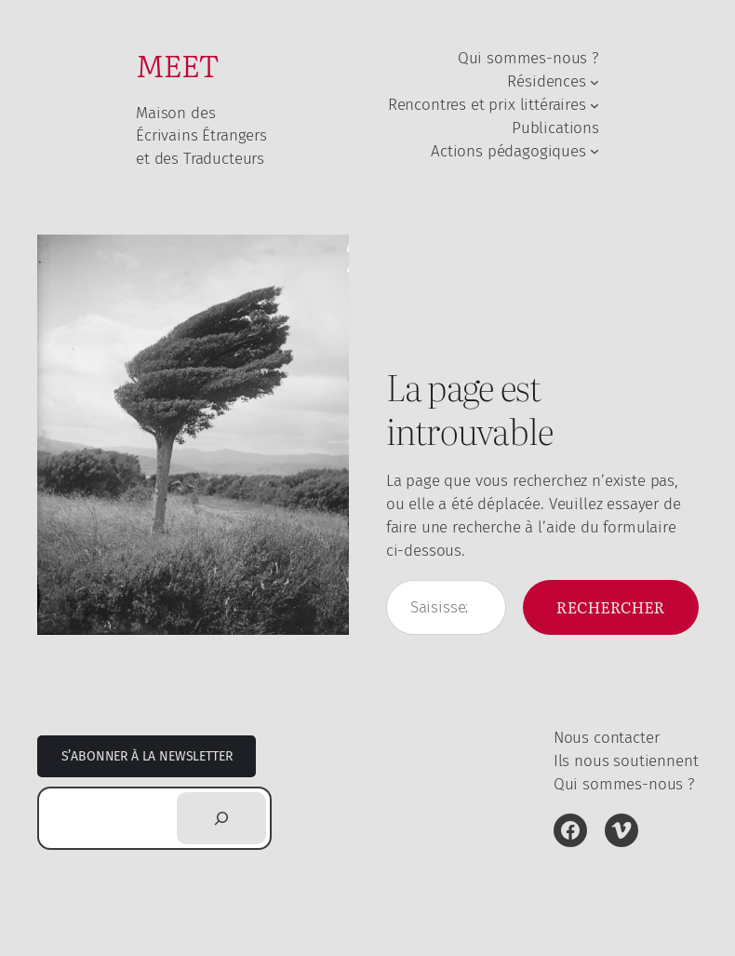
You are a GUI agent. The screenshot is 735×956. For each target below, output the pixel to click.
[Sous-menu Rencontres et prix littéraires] (594, 104)
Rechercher (610, 606)
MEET (177, 65)
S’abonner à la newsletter (147, 756)
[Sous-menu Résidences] (594, 81)
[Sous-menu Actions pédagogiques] (594, 150)
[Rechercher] (221, 818)
